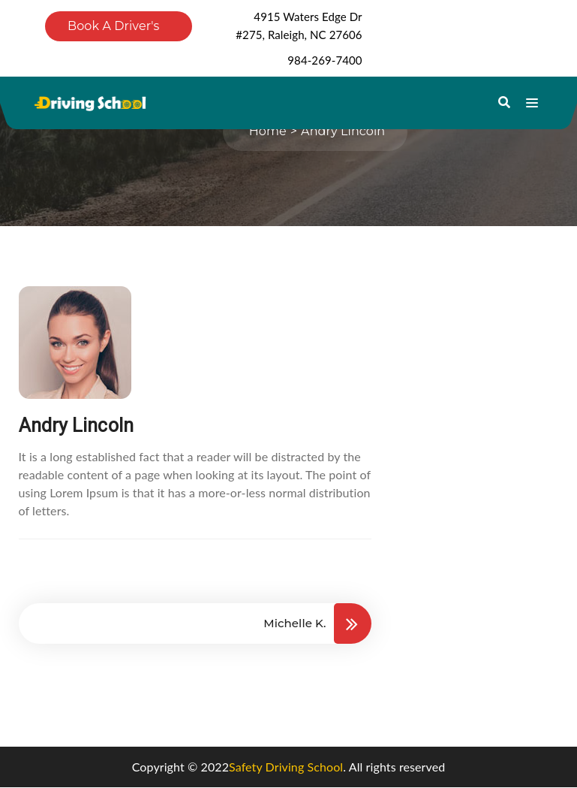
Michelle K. (294, 623)
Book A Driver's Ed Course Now (114, 30)
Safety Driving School (286, 766)
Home (268, 131)
